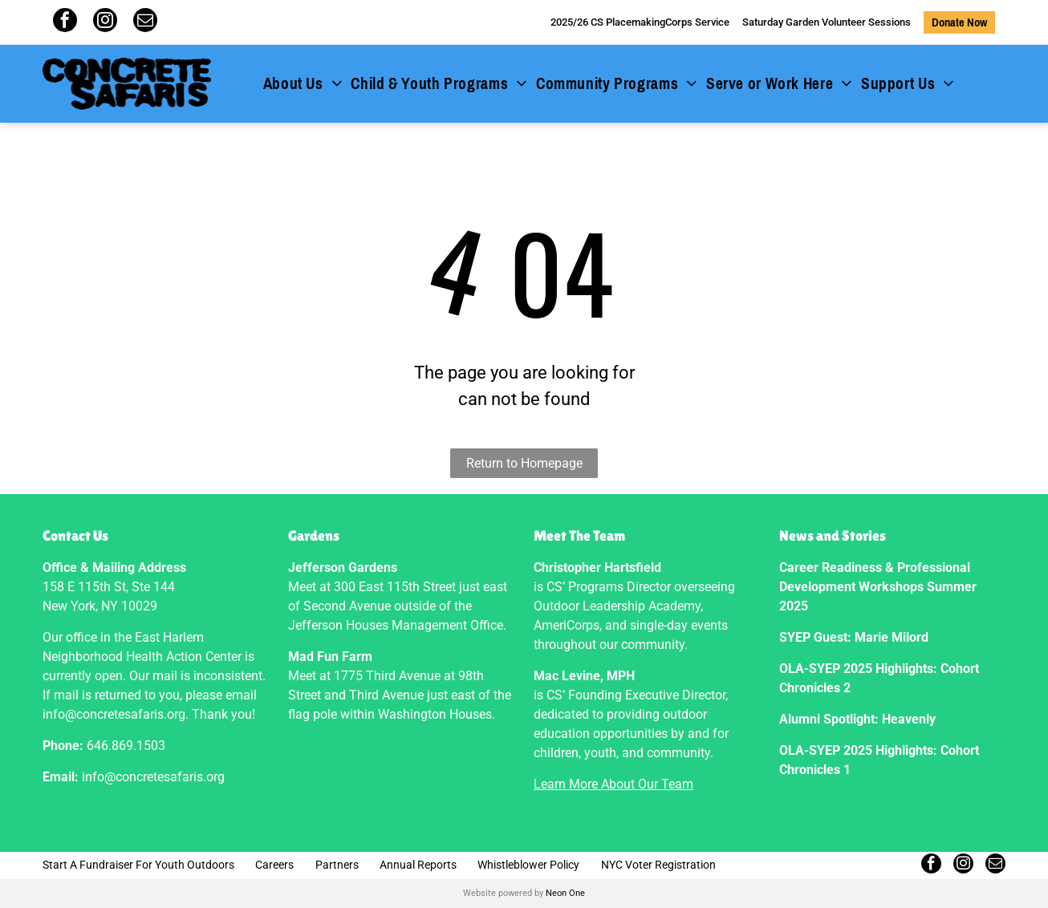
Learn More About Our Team (613, 784)
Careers (274, 864)
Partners (337, 864)
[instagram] (105, 22)
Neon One (565, 893)
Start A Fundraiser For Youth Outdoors (138, 864)
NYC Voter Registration (658, 864)
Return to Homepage (524, 463)
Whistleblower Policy (528, 864)
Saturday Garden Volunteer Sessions (826, 22)
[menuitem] (303, 84)
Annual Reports (418, 864)
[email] (145, 22)
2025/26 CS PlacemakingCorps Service (639, 22)
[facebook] (65, 22)
